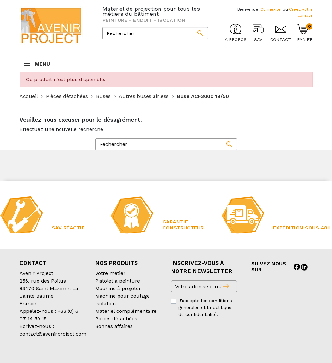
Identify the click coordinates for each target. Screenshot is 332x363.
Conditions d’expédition (125, 354)
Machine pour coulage (122, 296)
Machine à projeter (118, 288)
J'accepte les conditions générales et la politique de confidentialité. (205, 307)
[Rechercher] (155, 33)
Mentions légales (178, 354)
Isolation (105, 303)
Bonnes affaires (114, 326)
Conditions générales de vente (56, 354)
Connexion (271, 9)
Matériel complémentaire (126, 311)
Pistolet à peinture (117, 281)
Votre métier (110, 273)
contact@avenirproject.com (53, 334)
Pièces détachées (116, 319)
